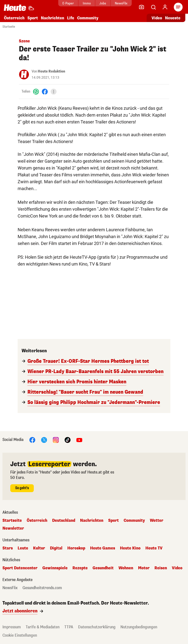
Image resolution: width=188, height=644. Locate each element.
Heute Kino (130, 548)
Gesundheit (103, 568)
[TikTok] (67, 439)
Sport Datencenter (19, 568)
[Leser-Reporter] (141, 7)
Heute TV (154, 548)
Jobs (102, 3)
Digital (56, 548)
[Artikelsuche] (153, 7)
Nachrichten (52, 18)
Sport (32, 18)
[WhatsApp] (36, 91)
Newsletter (13, 528)
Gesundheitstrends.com (42, 587)
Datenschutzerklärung (97, 627)
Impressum (11, 627)
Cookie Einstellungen (19, 635)
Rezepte (80, 568)
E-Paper (68, 3)
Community (87, 18)
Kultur (39, 548)
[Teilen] (54, 91)
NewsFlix (121, 3)
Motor (144, 568)
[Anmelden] (165, 7)
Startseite (8, 26)
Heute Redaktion (51, 71)
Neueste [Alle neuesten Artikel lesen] (172, 18)
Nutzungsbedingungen (138, 627)
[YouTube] (79, 439)
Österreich (14, 18)
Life (70, 18)
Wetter (156, 520)
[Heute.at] (15, 7)
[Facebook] (45, 91)
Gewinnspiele (55, 568)
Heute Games (102, 548)
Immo (87, 3)
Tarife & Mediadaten (42, 627)
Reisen (160, 568)
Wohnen (125, 568)
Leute (23, 548)
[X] (44, 439)
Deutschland (63, 520)
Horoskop (76, 548)
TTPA (68, 627)
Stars (7, 548)
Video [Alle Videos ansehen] (157, 18)
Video (177, 568)
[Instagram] (56, 439)
